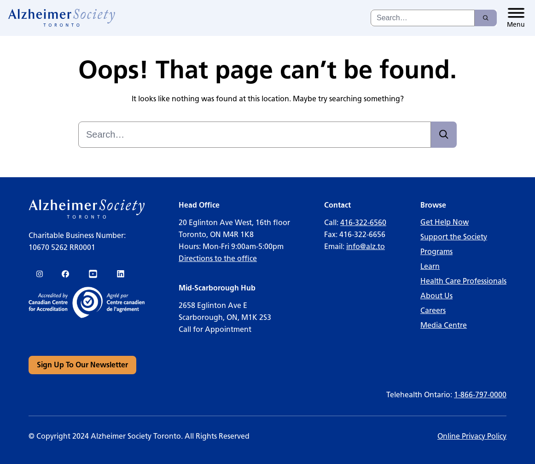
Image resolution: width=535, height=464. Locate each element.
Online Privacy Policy (471, 436)
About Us (436, 295)
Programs (436, 251)
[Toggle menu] (516, 18)
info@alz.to (365, 246)
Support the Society (453, 236)
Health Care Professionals (463, 281)
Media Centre (443, 325)
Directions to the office (218, 258)
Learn (430, 266)
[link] (61, 18)
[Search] (486, 18)
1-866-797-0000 (480, 394)
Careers (433, 310)
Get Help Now (444, 222)
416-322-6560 (363, 222)
